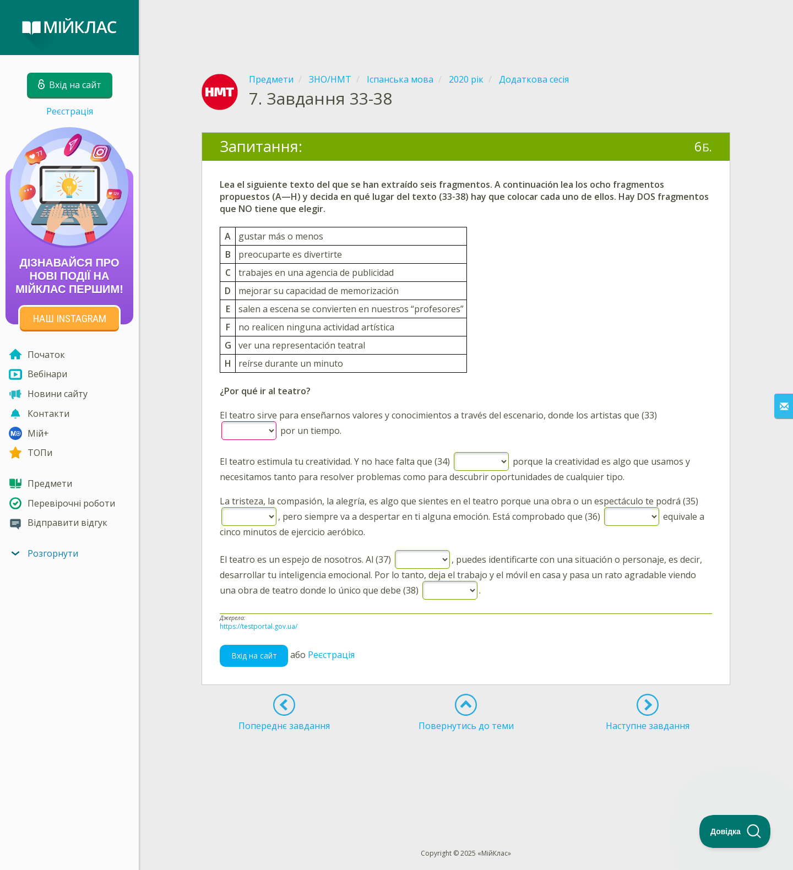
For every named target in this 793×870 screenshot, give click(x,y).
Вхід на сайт (254, 655)
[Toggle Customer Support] (735, 831)
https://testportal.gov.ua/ (258, 626)
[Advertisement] (466, 27)
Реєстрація (69, 111)
